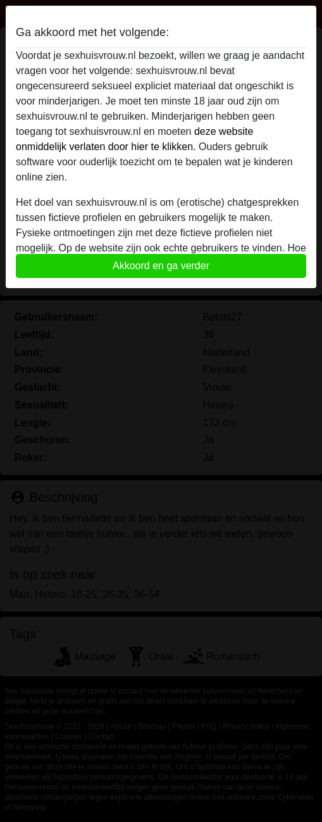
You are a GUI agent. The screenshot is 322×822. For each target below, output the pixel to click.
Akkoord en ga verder (161, 265)
